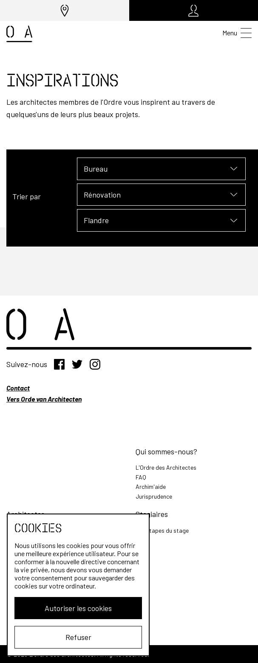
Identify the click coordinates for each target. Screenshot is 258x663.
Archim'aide (151, 486)
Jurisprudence (154, 496)
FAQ (141, 477)
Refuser (75, 637)
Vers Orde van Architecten (44, 399)
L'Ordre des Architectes (166, 467)
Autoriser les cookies (74, 608)
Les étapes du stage (162, 530)
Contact (18, 388)
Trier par (26, 196)
